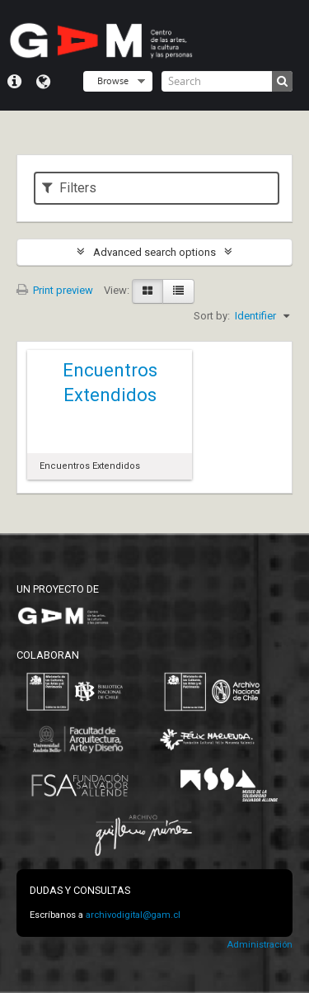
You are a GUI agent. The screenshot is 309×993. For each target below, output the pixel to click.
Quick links (14, 81)
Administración (260, 944)
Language (43, 81)
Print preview (54, 290)
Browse (113, 80)
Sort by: (212, 316)
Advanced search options (154, 252)
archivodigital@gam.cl (133, 915)
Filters (69, 188)
